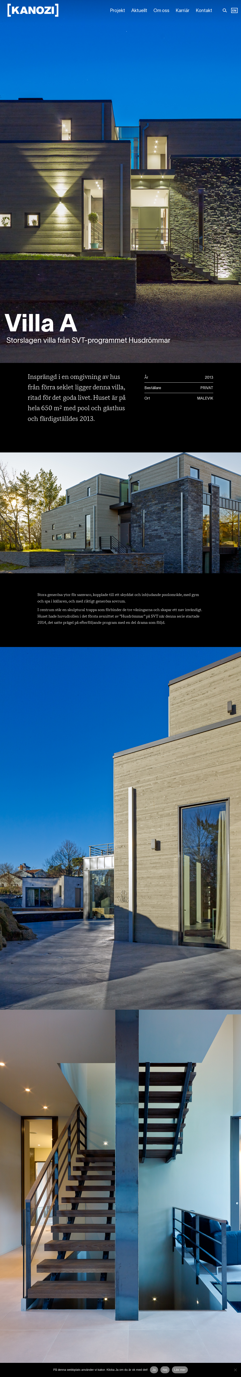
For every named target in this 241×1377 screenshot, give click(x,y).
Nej (165, 1369)
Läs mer (180, 1369)
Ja (154, 1369)
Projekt (117, 11)
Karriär (182, 11)
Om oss (161, 11)
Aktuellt (139, 11)
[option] (234, 11)
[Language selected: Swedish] (234, 11)
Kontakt (204, 11)
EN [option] (234, 11)
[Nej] (235, 1369)
